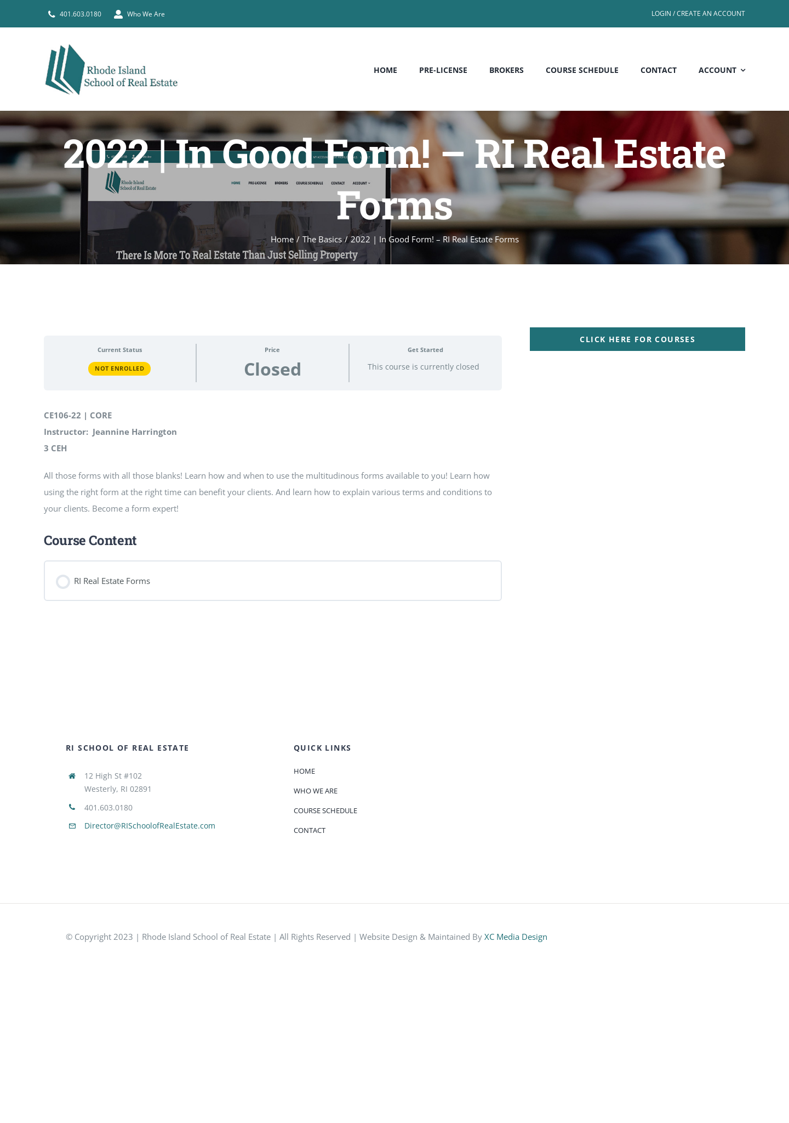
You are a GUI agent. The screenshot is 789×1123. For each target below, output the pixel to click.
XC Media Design (515, 936)
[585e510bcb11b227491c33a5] (679, 927)
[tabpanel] (394, 468)
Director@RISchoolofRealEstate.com (149, 825)
